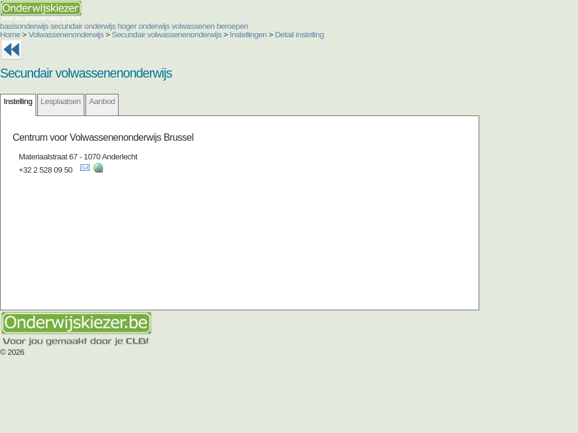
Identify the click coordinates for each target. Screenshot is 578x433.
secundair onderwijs (83, 26)
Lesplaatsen (61, 101)
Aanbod (102, 101)
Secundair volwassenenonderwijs (167, 34)
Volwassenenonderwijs (66, 34)
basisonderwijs (24, 26)
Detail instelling (299, 34)
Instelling (18, 101)
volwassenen (193, 26)
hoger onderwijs (143, 26)
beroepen (232, 26)
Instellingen (248, 34)
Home (10, 34)
